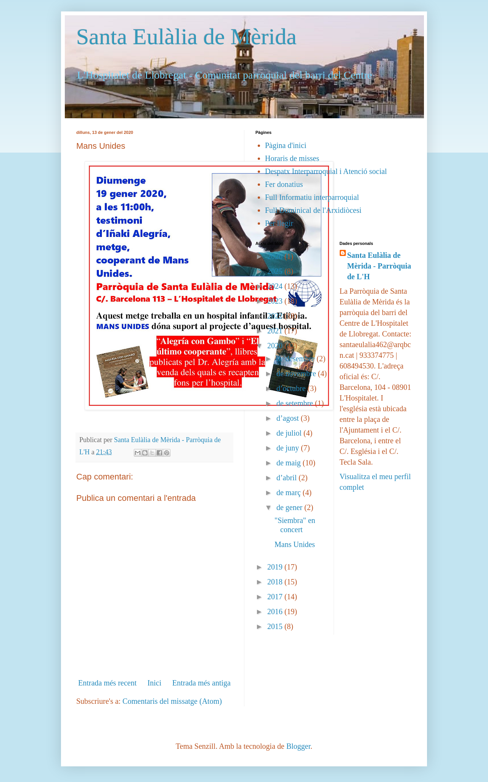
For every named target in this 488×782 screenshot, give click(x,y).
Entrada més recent (107, 683)
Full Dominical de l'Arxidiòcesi (313, 210)
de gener (290, 507)
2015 (275, 626)
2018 (275, 582)
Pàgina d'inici (286, 145)
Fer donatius (284, 184)
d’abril (287, 477)
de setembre (295, 403)
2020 (275, 345)
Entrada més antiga (201, 683)
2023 (275, 301)
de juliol (289, 433)
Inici (155, 683)
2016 (275, 611)
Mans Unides (294, 544)
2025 (275, 271)
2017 (275, 596)
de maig (289, 463)
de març (289, 492)
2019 (275, 567)
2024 (275, 286)
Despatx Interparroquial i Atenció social (326, 171)
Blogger (298, 746)
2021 (275, 331)
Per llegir (279, 223)
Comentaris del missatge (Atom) (172, 701)
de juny (288, 448)
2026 (275, 256)
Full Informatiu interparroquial (312, 197)
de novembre (297, 373)
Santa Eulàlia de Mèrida (186, 36)
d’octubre (292, 388)
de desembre (296, 358)
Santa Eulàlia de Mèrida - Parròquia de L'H (379, 266)
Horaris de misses (292, 158)
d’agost (288, 418)
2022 (275, 316)
